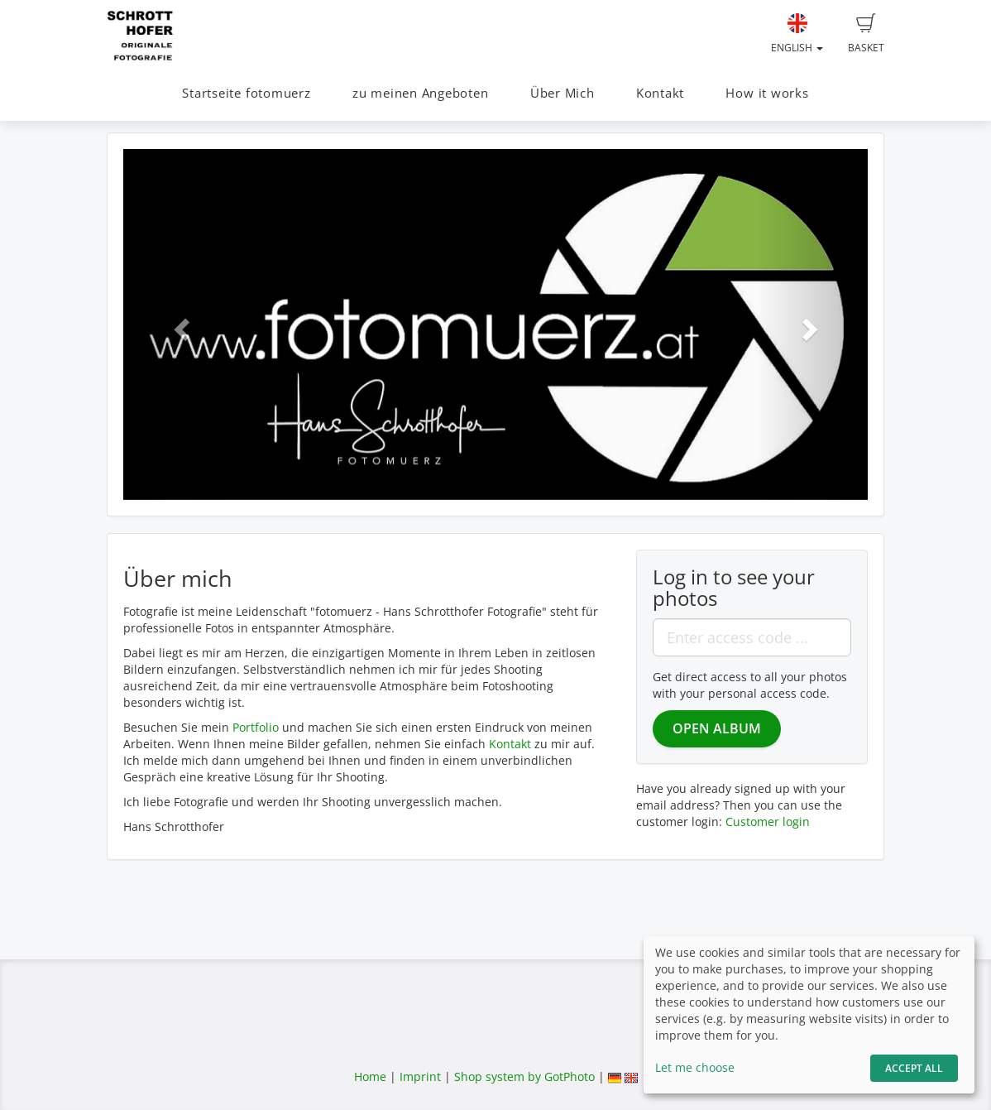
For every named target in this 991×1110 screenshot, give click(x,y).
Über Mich (562, 93)
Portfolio (255, 727)
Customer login (767, 821)
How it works (766, 93)
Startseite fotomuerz (246, 93)
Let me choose (695, 1067)
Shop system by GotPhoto (524, 1076)
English (797, 34)
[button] (179, 324)
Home (370, 1076)
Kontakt (660, 93)
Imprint (420, 1076)
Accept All (914, 1068)
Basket (866, 34)
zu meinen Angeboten (420, 93)
